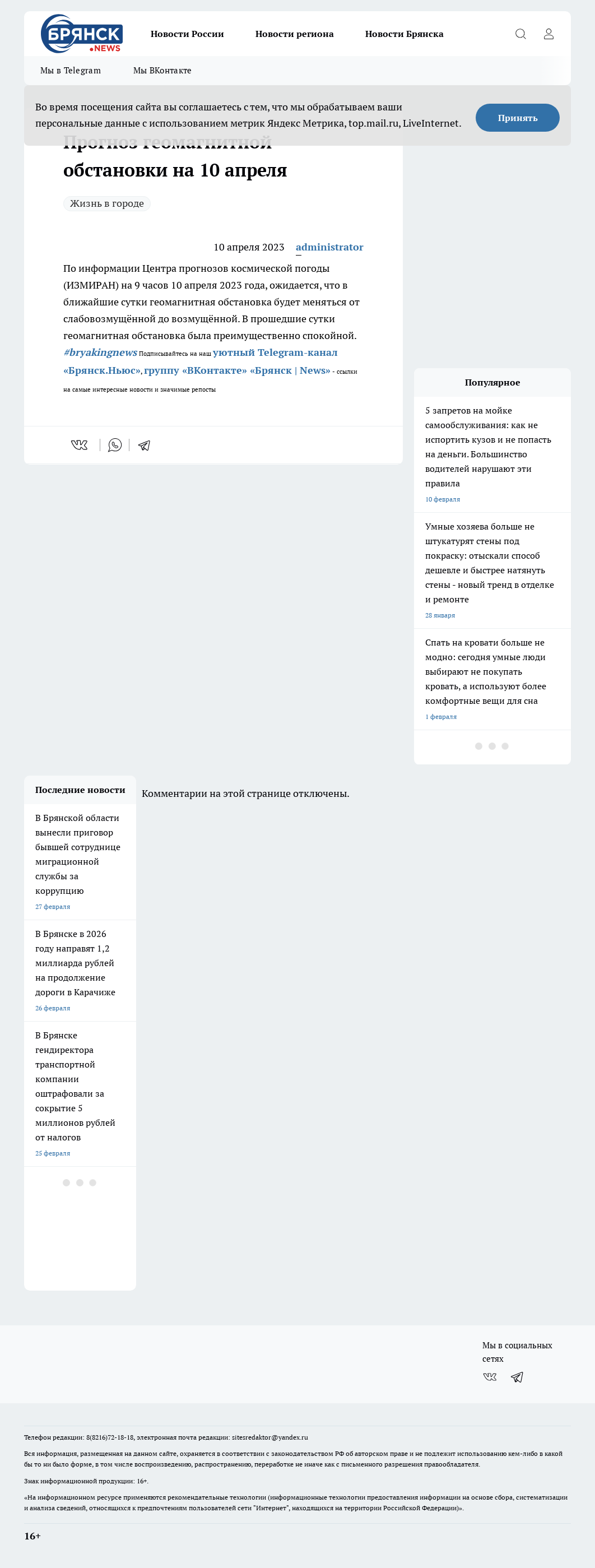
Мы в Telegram (70, 70)
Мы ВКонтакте (162, 70)
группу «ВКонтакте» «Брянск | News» (237, 370)
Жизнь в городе (107, 203)
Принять (518, 117)
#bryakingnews (100, 352)
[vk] (80, 445)
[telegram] (148, 445)
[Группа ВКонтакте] (490, 1377)
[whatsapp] (115, 445)
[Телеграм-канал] (518, 1377)
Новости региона (294, 33)
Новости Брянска (404, 33)
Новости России (187, 33)
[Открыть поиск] (520, 33)
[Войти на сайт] (548, 33)
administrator (330, 246)
